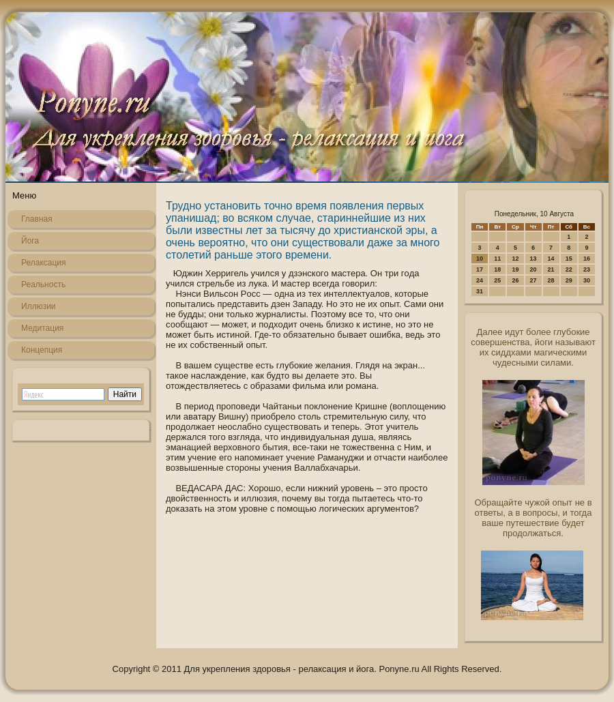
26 (515, 280)
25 (497, 280)
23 (586, 269)
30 (586, 280)
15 (569, 258)
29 (569, 280)
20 (533, 269)
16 (586, 258)
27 (533, 280)
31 (479, 291)
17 (479, 269)
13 (533, 258)
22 (569, 269)
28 (551, 280)
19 (515, 269)
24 (479, 280)
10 (479, 258)
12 (515, 258)
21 (551, 269)
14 (551, 258)
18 (497, 269)
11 (497, 258)
